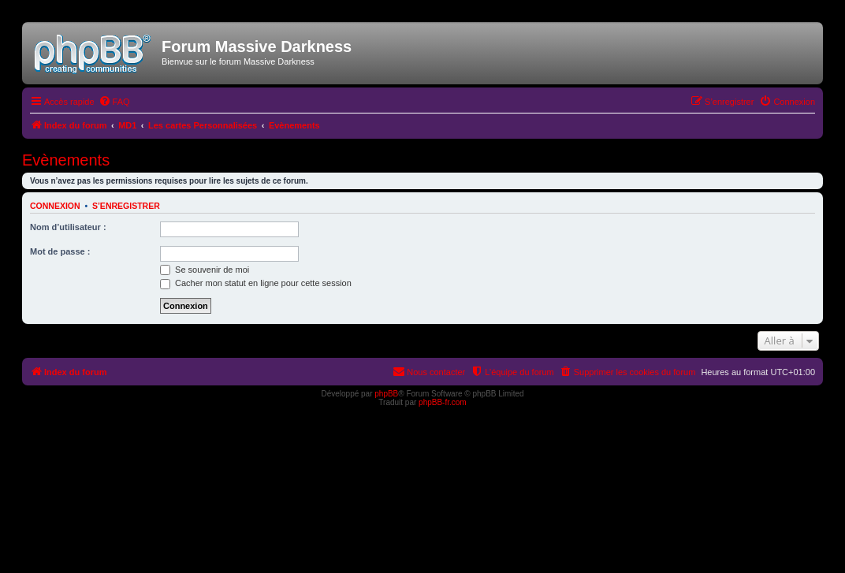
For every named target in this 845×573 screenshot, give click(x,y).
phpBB (386, 393)
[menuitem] (114, 101)
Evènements (66, 160)
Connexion (55, 205)
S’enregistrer (126, 205)
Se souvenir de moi (204, 269)
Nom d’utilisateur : (68, 227)
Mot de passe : (60, 251)
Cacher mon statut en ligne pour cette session (256, 283)
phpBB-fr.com (443, 402)
